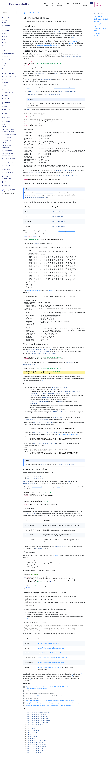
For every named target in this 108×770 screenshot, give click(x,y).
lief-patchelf (6, 117)
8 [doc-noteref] (30, 679)
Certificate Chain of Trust (100, 29)
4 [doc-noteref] (42, 380)
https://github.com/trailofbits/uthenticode (51, 653)
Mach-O (5, 36)
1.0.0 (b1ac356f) (10, 189)
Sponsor (98, 4)
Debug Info (6, 80)
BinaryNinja (6, 109)
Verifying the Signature (98, 25)
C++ (4, 66)
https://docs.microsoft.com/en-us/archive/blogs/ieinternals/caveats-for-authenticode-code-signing (53, 703)
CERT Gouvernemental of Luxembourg (48, 45)
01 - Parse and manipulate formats (9, 125)
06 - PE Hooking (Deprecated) (6, 146)
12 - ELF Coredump (7, 169)
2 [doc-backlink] (24, 691)
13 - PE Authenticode (7, 172)
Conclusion (97, 36)
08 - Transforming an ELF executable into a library (8, 154)
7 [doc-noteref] (72, 675)
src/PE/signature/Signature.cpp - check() (39, 695)
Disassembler (6, 95)
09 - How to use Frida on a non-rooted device (9, 159)
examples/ (52, 290)
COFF (4, 42)
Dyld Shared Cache (8, 92)
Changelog (6, 185)
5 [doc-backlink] (24, 698)
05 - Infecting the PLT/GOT (6, 141)
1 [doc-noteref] (73, 37)
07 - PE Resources (7, 150)
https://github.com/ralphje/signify (48, 643)
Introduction (6, 17)
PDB (4, 86)
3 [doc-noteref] (30, 57)
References (6, 182)
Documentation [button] (73, 3)
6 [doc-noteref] (81, 673)
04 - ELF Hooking (6, 137)
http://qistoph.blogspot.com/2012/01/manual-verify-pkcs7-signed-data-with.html (48, 705)
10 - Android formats (7, 163)
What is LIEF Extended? (9, 76)
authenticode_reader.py (33, 290)
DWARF (5, 83)
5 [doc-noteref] (27, 618)
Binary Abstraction (8, 53)
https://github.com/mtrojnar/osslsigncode (51, 662)
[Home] (24, 13)
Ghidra (5, 106)
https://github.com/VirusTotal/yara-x (49, 667)
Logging (5, 63)
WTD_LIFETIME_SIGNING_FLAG (68, 434)
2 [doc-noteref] (28, 46)
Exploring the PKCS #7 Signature (101, 20)
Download (60, 4)
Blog (52, 4)
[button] (72, 56)
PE (3, 39)
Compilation (6, 25)
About (85, 4)
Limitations (97, 33)
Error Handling (7, 59)
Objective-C (6, 89)
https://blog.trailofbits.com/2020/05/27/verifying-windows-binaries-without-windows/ (50, 700)
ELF (3, 33)
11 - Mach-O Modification (9, 166)
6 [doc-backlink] (24, 700)
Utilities (5, 56)
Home (46, 4)
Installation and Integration (7, 21)
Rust (4, 69)
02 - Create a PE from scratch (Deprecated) (8, 130)
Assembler (5, 98)
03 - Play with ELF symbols (9, 134)
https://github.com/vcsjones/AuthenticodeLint (52, 658)
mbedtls (57, 555)
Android (5, 45)
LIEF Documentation (15, 4)
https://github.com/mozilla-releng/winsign (51, 648)
